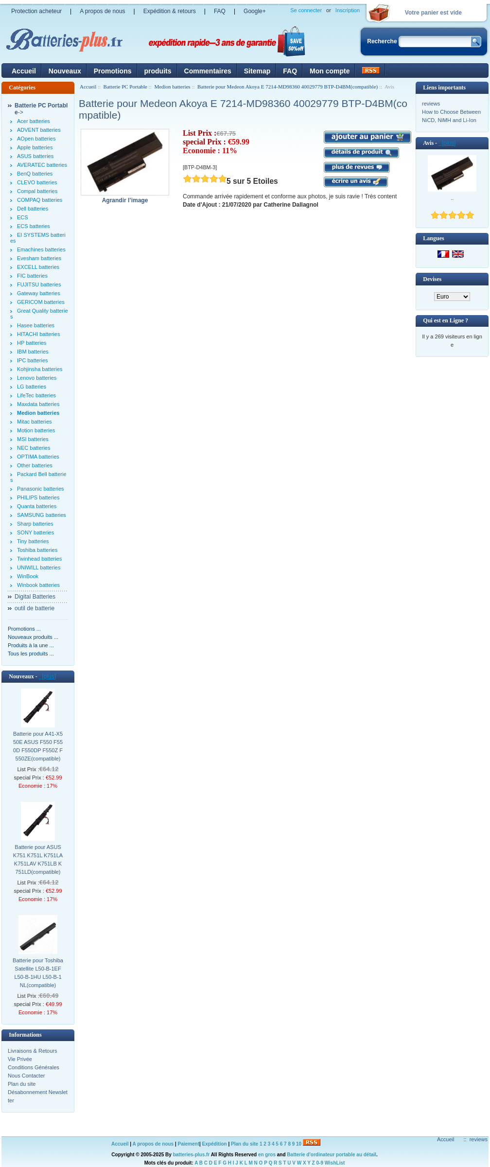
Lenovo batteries (36, 378)
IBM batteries (33, 351)
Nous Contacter (26, 1076)
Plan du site (21, 1084)
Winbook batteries (38, 585)
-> (41, 109)
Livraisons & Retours (32, 1051)
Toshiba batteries (37, 550)
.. (452, 198)
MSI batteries (33, 439)
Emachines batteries (41, 249)
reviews (431, 103)
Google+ (255, 11)
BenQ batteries (34, 174)
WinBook (27, 576)
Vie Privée (20, 1059)
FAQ (220, 11)
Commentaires (207, 71)
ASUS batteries (35, 156)
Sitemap (257, 71)
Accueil (24, 71)
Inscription (347, 10)
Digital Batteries (35, 596)
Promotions (113, 71)
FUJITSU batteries (39, 284)
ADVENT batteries (39, 130)
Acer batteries (33, 121)
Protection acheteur (36, 11)
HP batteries (31, 343)
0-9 (319, 1163)
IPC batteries (32, 360)
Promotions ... (24, 629)
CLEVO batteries (37, 182)
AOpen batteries (36, 138)
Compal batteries (37, 191)
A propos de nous (102, 11)
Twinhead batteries (39, 559)
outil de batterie (34, 608)
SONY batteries (35, 532)
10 (298, 1144)
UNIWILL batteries (38, 567)
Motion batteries (36, 430)
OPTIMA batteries (38, 457)
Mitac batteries (34, 421)
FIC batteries (32, 276)
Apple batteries (34, 147)
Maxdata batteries (38, 404)
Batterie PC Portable (125, 86)
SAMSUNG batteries (41, 515)
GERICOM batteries (41, 302)
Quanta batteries (36, 506)
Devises (432, 279)
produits (158, 71)
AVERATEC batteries (42, 165)
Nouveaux (65, 71)
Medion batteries (172, 86)
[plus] (47, 676)
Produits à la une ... (31, 645)
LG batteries (31, 386)
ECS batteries (33, 226)
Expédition (214, 1144)
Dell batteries (32, 209)
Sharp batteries (35, 524)
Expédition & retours (169, 11)
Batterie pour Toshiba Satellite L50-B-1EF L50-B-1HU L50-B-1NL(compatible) (38, 972)
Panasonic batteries (40, 489)
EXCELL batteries (38, 267)
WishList (335, 1163)
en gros (267, 1154)
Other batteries (34, 465)
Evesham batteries (39, 258)
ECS (22, 217)
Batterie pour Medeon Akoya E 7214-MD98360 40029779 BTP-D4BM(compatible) (287, 86)
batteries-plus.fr (191, 1154)
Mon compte (330, 71)
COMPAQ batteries (39, 200)
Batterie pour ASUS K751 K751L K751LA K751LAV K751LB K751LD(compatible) (38, 859)
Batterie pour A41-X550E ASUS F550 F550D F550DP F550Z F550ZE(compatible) (38, 746)
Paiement (188, 1144)
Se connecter (306, 10)
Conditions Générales (33, 1067)
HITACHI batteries (38, 334)
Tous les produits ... (31, 653)
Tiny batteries (33, 541)
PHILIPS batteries (38, 497)
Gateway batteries (38, 293)
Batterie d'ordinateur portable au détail (331, 1154)
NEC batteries (33, 448)
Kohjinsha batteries (40, 369)
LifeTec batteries (36, 395)
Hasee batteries (35, 325)
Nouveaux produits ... (33, 637)
